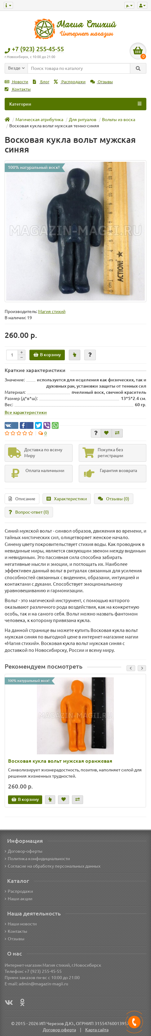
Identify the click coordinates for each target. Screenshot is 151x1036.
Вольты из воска (118, 119)
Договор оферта (59, 1029)
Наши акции (18, 898)
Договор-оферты (23, 851)
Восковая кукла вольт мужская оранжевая (60, 761)
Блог (41, 82)
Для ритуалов (82, 119)
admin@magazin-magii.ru (43, 983)
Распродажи (70, 82)
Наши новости (21, 923)
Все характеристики (26, 412)
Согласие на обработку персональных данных (52, 866)
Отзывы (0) (113, 498)
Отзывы (101, 82)
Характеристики (67, 498)
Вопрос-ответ (29, 512)
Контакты (18, 89)
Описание (22, 498)
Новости (16, 82)
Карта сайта (97, 1029)
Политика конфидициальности (37, 858)
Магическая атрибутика (39, 119)
